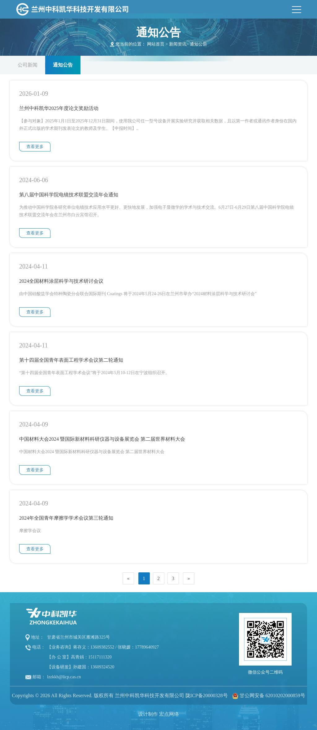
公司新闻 (27, 65)
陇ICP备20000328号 (206, 695)
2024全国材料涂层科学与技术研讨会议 (61, 281)
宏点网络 (169, 714)
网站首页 (155, 44)
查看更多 (35, 146)
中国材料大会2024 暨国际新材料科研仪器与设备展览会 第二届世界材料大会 (102, 439)
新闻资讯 (177, 44)
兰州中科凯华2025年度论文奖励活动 (58, 108)
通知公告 (198, 44)
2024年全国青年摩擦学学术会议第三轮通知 (66, 518)
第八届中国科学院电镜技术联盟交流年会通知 (68, 194)
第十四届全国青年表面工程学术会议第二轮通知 (71, 360)
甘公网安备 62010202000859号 (272, 695)
